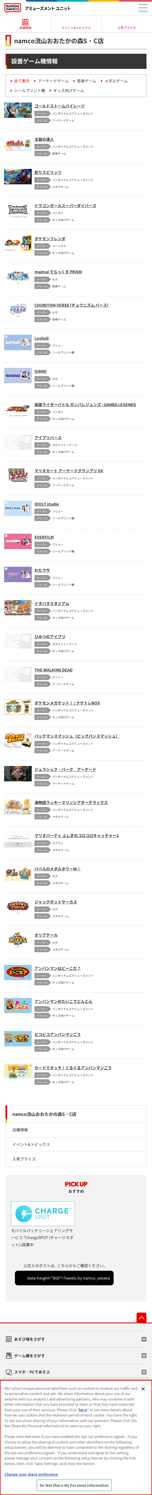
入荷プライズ (24, 1159)
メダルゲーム (116, 80)
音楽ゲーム (86, 80)
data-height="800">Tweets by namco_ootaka (68, 1278)
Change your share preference (31, 1474)
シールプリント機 (29, 90)
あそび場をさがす (29, 1339)
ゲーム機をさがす (29, 1355)
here (83, 1409)
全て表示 (22, 80)
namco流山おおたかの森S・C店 (44, 1114)
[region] (76, 1437)
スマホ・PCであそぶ (32, 1372)
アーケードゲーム (53, 80)
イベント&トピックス (31, 1144)
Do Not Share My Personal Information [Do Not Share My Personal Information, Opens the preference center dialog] (74, 1485)
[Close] (143, 1389)
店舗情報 (20, 1129)
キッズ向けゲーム (68, 90)
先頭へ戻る (141, 1318)
